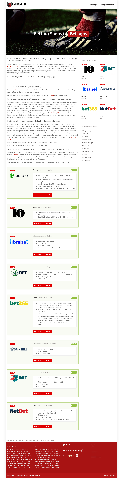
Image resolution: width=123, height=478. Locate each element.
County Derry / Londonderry (39, 440)
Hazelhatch (86, 160)
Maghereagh (87, 131)
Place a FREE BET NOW (42, 195)
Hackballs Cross (88, 149)
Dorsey (85, 137)
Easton (84, 154)
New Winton (86, 157)
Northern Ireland (24, 440)
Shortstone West (88, 151)
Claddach (85, 146)
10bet (59, 113)
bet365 (51, 95)
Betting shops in (12, 440)
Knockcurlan (86, 140)
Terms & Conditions (109, 475)
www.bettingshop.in (17, 90)
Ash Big (85, 134)
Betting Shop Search (107, 5)
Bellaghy (48, 170)
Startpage (93, 5)
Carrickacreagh (87, 143)
